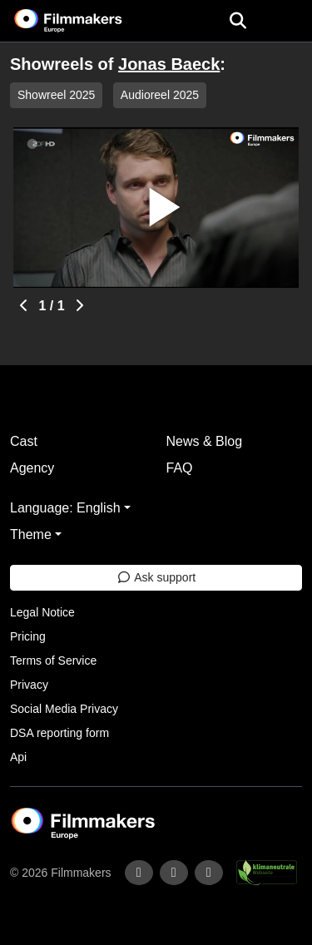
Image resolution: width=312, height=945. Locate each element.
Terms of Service (53, 660)
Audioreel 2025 (160, 94)
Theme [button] (31, 534)
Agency (32, 468)
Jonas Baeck (169, 64)
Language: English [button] (65, 508)
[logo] (88, 21)
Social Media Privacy (64, 708)
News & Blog (204, 441)
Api (18, 757)
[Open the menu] (237, 21)
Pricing (28, 636)
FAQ (179, 468)
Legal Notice (42, 612)
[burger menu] (287, 21)
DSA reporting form (59, 733)
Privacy (29, 684)
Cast (23, 441)
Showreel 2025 (56, 94)
